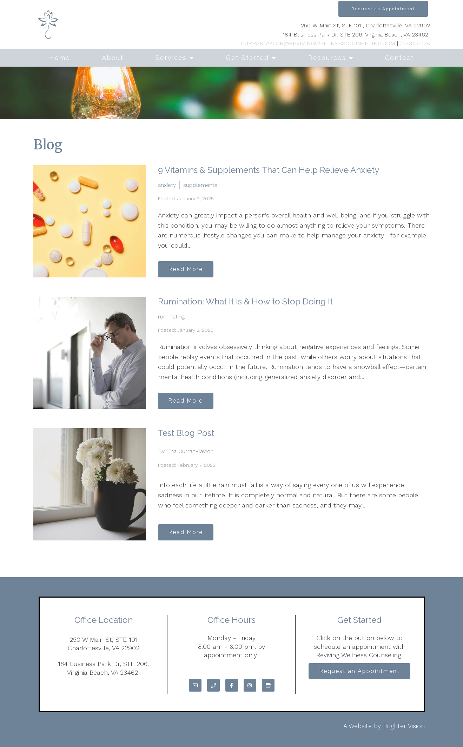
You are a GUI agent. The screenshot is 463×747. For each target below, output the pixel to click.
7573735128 (414, 43)
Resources (327, 57)
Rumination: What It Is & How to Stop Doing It (245, 301)
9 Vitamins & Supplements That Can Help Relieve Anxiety (268, 170)
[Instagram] (250, 685)
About (113, 57)
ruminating (171, 315)
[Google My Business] (268, 685)
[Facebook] (231, 685)
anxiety (167, 184)
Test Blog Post (186, 433)
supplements (200, 184)
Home (59, 57)
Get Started (247, 57)
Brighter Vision (404, 725)
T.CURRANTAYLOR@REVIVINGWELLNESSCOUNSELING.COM (316, 43)
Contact (399, 57)
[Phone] (213, 685)
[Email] (195, 685)
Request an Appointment (383, 8)
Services (171, 57)
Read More (188, 268)
